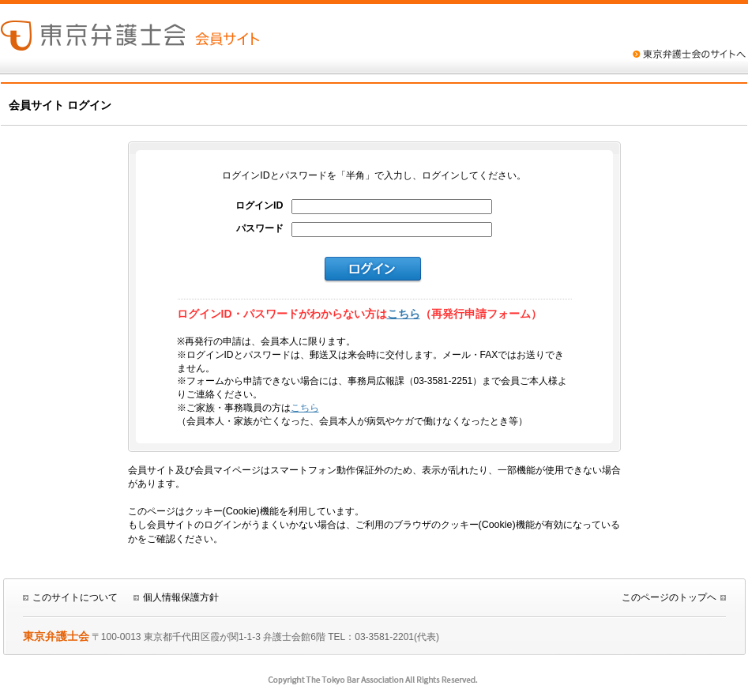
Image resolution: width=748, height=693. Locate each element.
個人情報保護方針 (181, 597)
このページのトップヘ (669, 597)
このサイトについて (75, 597)
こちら (403, 313)
